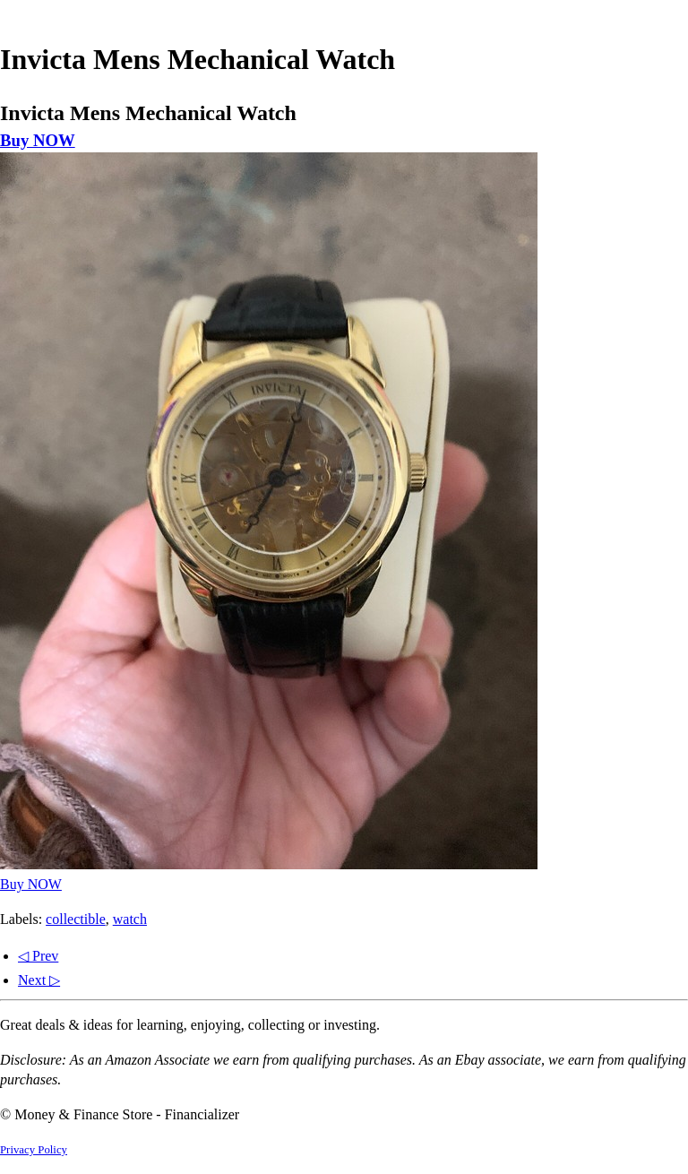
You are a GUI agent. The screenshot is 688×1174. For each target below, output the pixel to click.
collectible (76, 919)
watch (130, 919)
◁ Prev (38, 955)
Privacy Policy (33, 1150)
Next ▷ (39, 980)
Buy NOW (37, 140)
